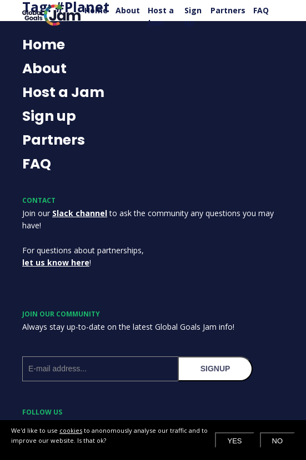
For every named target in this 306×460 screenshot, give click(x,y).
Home (96, 10)
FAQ (261, 10)
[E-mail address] (100, 368)
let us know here (55, 262)
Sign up (193, 16)
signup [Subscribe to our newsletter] (215, 368)
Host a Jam (161, 16)
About (128, 10)
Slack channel (79, 213)
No (277, 441)
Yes (234, 441)
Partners (227, 10)
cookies (70, 430)
